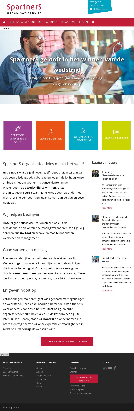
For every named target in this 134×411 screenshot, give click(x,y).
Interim (36, 22)
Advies (25, 22)
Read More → (108, 208)
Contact (84, 22)
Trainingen (50, 22)
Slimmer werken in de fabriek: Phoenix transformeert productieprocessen (115, 222)
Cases (73, 22)
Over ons (13, 22)
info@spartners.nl (99, 9)
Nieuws (64, 22)
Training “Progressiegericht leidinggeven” (113, 175)
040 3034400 (97, 5)
